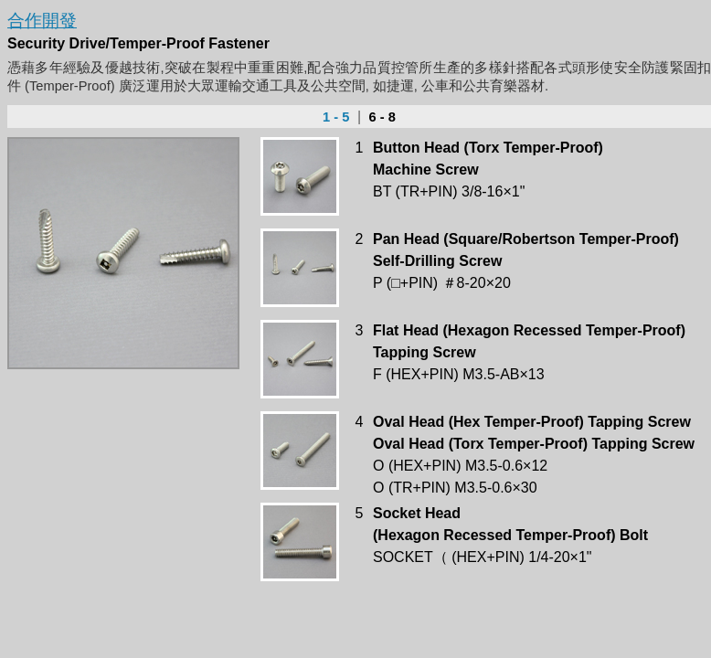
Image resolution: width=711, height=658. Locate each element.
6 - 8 (381, 117)
